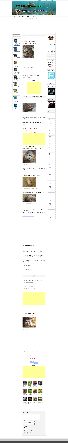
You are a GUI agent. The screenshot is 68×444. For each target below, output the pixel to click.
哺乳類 (49, 137)
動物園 (49, 133)
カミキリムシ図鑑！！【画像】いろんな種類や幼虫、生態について (30, 386)
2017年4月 (50, 184)
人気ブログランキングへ (51, 65)
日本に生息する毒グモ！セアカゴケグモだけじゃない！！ (40, 394)
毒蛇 (49, 153)
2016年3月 (50, 203)
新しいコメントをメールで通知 (28, 431)
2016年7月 (50, 197)
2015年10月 (50, 210)
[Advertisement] (34, 25)
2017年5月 (50, 183)
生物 (49, 163)
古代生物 (50, 136)
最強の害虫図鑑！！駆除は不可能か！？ (25, 394)
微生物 (49, 143)
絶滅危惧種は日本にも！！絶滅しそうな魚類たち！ (30, 403)
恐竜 (49, 144)
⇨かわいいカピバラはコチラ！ (28, 216)
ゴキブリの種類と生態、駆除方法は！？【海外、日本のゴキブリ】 (25, 386)
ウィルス (50, 120)
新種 (49, 147)
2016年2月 (50, 204)
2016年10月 (50, 193)
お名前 (24, 421)
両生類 (49, 130)
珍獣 (49, 160)
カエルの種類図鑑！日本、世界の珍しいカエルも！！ (30, 394)
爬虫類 (49, 157)
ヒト (49, 129)
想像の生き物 (50, 146)
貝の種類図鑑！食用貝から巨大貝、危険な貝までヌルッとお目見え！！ (35, 386)
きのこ (49, 116)
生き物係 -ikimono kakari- (15, 18)
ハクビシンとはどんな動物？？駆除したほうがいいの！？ (40, 386)
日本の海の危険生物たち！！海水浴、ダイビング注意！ (25, 403)
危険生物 (21, 18)
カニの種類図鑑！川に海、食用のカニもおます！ (35, 394)
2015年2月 (50, 217)
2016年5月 (50, 200)
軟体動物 (50, 174)
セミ (49, 126)
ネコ (49, 127)
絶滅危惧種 (50, 167)
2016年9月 (50, 194)
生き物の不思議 (51, 161)
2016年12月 (50, 190)
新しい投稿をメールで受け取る (28, 433)
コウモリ (50, 123)
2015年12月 (50, 207)
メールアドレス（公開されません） (28, 423)
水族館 (49, 154)
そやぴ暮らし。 (50, 57)
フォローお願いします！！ (51, 83)
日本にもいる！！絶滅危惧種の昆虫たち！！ (35, 403)
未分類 (49, 150)
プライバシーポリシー (28, 16)
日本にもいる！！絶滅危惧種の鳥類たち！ (40, 403)
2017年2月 (50, 187)
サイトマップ (21, 16)
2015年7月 (50, 214)
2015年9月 (50, 211)
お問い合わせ (34, 16)
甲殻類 (49, 164)
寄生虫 (49, 140)
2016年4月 (50, 201)
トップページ (15, 16)
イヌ (49, 119)
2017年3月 (50, 186)
